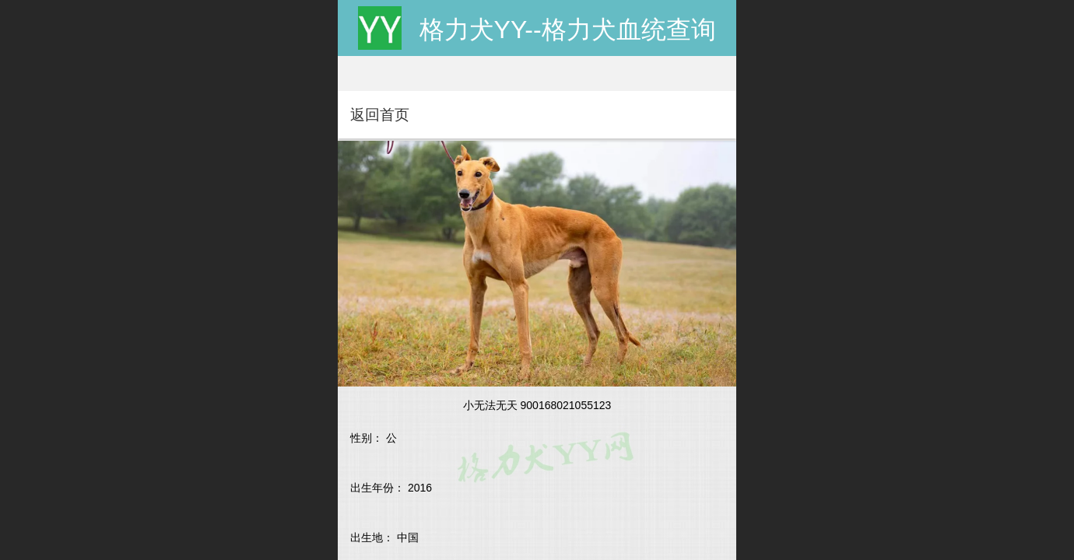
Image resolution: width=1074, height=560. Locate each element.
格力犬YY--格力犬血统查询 (567, 30)
